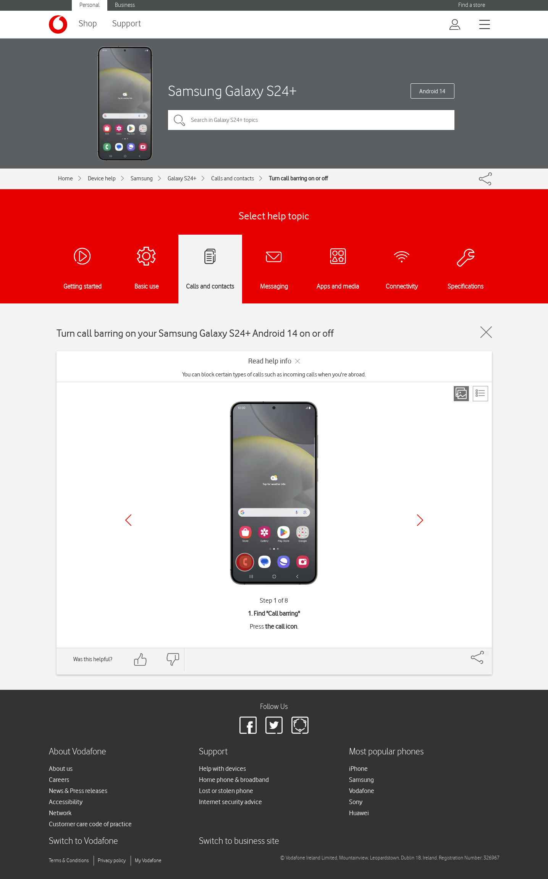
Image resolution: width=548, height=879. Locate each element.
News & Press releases (78, 791)
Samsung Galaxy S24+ (232, 90)
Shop (88, 24)
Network (60, 813)
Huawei (359, 813)
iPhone (358, 768)
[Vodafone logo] (58, 24)
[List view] (480, 393)
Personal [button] (89, 5)
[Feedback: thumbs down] (172, 659)
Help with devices (222, 768)
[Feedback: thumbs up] (140, 659)
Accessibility (65, 802)
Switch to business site (239, 841)
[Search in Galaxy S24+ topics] (311, 120)
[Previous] (128, 520)
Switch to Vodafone (83, 841)
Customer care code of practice (90, 824)
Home (65, 178)
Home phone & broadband (234, 779)
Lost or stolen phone (226, 791)
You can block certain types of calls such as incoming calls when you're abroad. (274, 374)
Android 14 (432, 91)
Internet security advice (230, 802)
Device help (102, 178)
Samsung (142, 178)
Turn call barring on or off (298, 178)
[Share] (486, 653)
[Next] (420, 520)
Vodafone (361, 791)
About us (61, 768)
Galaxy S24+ (182, 178)
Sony (355, 802)
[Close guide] (486, 332)
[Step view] (461, 393)
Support (126, 24)
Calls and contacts (232, 178)
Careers (59, 779)
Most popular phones (386, 752)
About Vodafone (77, 752)
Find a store (471, 5)
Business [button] (125, 5)
